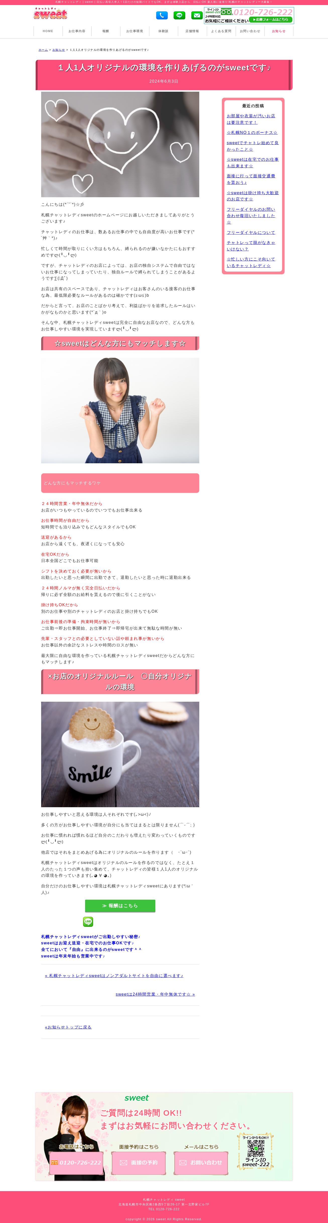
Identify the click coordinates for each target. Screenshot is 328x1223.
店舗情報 (192, 31)
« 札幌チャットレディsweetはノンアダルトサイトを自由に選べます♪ (114, 976)
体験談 (163, 31)
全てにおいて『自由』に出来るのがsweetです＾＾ (92, 949)
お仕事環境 (134, 31)
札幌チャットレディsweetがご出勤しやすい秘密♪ (91, 937)
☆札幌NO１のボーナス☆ (252, 132)
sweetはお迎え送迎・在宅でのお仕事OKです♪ (87, 943)
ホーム (43, 49)
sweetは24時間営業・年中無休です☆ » (155, 994)
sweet (161, 1219)
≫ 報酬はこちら (120, 905)
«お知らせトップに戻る (68, 1027)
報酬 (105, 31)
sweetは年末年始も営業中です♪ (73, 956)
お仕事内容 (77, 31)
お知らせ (279, 31)
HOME (48, 31)
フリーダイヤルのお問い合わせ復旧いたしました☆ (251, 215)
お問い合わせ (250, 31)
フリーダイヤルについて (251, 232)
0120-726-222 (168, 1209)
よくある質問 (221, 31)
